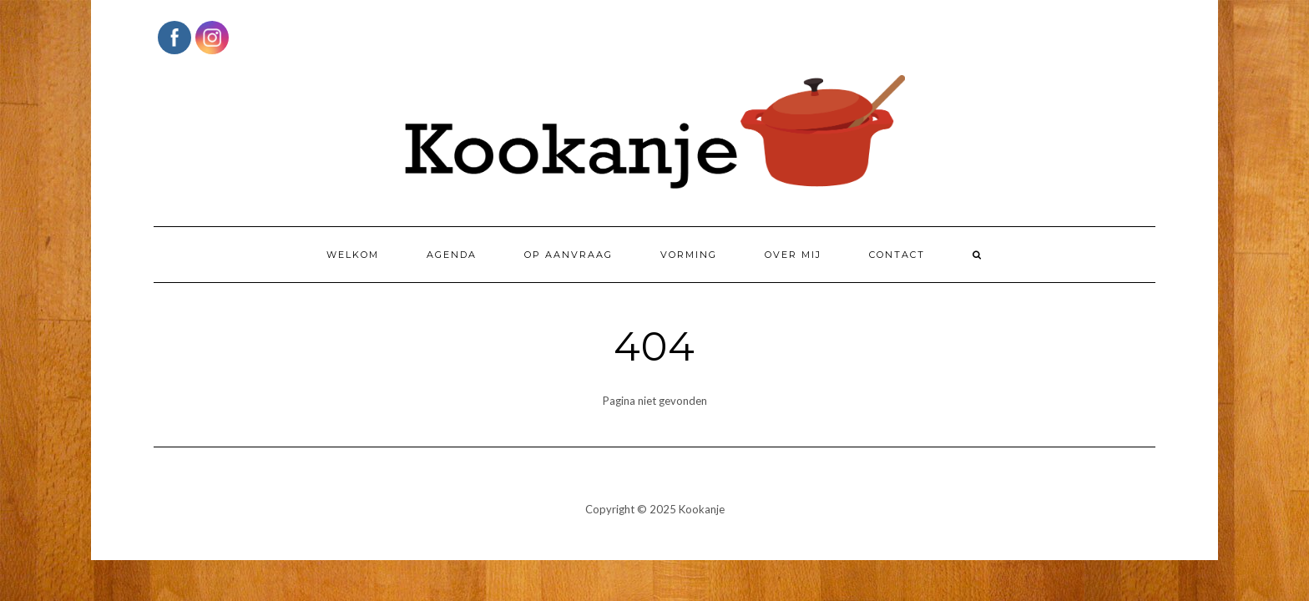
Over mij (793, 254)
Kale (597, 532)
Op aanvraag (568, 254)
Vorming (688, 254)
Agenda (452, 254)
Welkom (352, 254)
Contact (897, 254)
